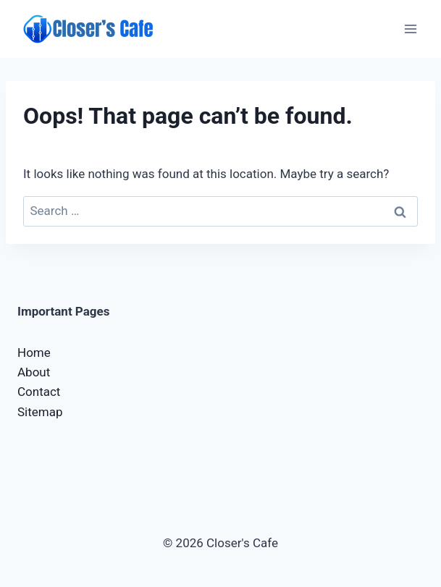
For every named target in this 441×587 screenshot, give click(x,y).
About (33, 372)
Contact (38, 391)
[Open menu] (410, 28)
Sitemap (40, 412)
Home (34, 352)
